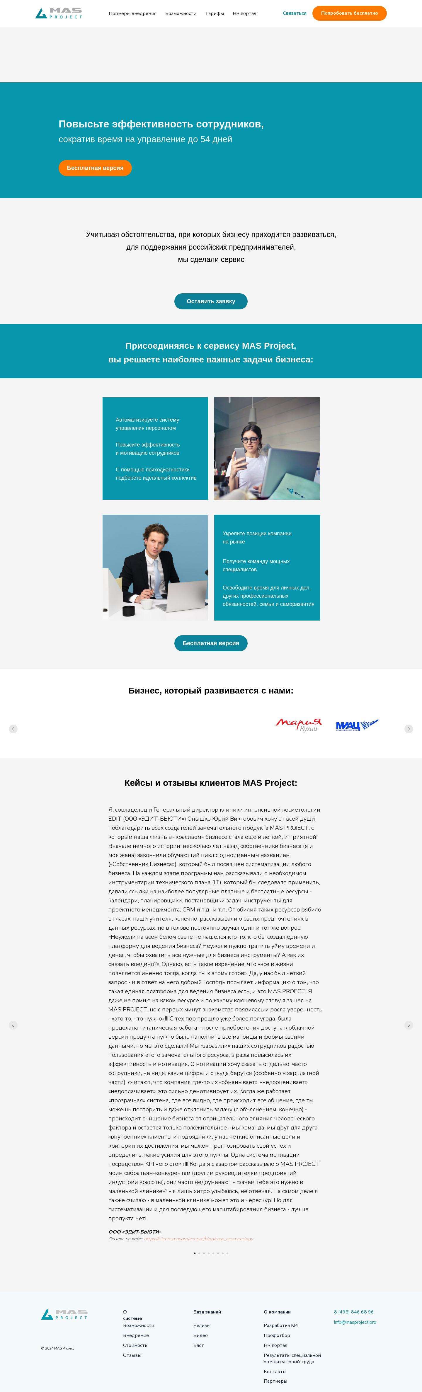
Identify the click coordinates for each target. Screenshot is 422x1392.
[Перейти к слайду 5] (213, 1253)
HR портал (244, 13)
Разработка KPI (281, 1325)
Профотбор (277, 1335)
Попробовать (354, 13)
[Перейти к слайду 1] (194, 1253)
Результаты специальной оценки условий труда (292, 1358)
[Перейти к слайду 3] (204, 1253)
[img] (44, 1333)
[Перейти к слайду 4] (209, 1253)
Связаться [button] (295, 13)
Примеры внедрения (132, 13)
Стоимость (135, 1345)
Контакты (275, 1372)
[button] (211, 301)
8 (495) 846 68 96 (354, 1312)
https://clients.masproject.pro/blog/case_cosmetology (198, 1238)
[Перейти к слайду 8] (227, 1253)
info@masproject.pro (355, 1322)
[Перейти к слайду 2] (199, 1253)
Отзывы (132, 1355)
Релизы (201, 1325)
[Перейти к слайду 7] (223, 1253)
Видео (200, 1335)
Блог (198, 1345)
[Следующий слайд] (408, 729)
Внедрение (136, 1335)
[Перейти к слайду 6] (218, 1253)
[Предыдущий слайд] (13, 729)
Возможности (180, 13)
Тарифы (214, 13)
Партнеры (275, 1381)
